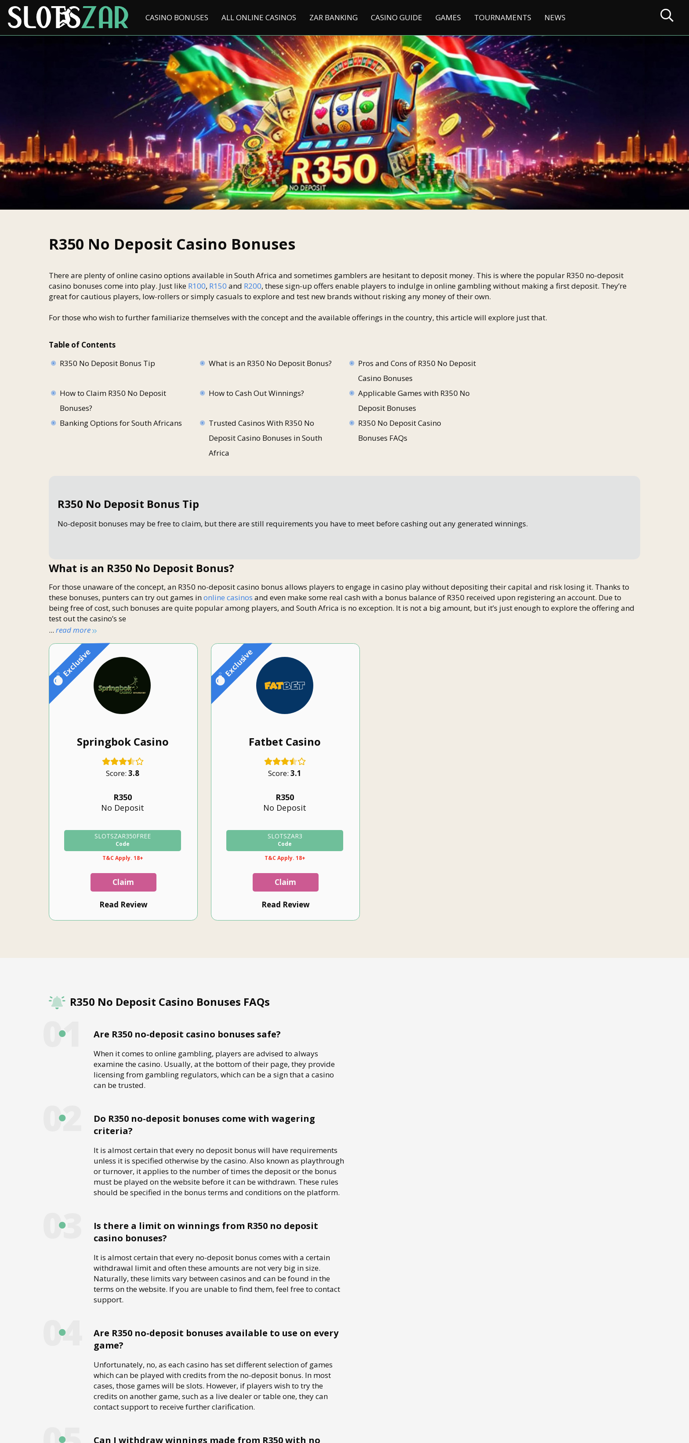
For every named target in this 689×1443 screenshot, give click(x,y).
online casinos (228, 599)
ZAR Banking (333, 17)
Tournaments (502, 17)
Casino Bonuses (176, 17)
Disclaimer (159, 1397)
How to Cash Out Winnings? (107, 395)
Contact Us (72, 1397)
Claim (118, 885)
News (555, 17)
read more (75, 632)
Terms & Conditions (277, 1397)
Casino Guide (396, 17)
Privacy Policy (210, 1397)
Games (448, 17)
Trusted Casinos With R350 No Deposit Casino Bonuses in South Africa (530, 410)
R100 (197, 288)
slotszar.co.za (135, 1432)
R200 (252, 288)
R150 (218, 288)
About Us (115, 1397)
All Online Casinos (258, 17)
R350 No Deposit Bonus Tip (108, 365)
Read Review (118, 907)
